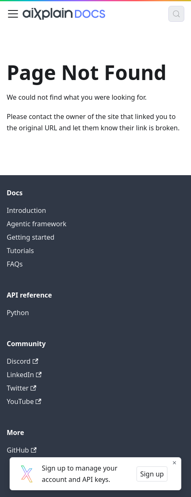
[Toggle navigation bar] (13, 14)
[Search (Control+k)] (176, 14)
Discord (22, 361)
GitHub (21, 450)
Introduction (26, 210)
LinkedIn (24, 374)
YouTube (24, 401)
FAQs (15, 264)
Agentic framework (37, 223)
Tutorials (20, 250)
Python (18, 312)
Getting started (30, 237)
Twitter (21, 388)
